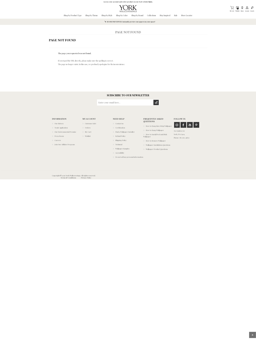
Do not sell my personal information (129, 157)
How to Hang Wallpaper (155, 130)
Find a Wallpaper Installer (125, 132)
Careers (58, 140)
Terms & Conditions (68, 178)
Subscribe (156, 102)
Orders (88, 128)
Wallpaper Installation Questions (158, 145)
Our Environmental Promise (65, 132)
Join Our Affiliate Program (65, 144)
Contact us (119, 123)
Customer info (90, 123)
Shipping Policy (121, 140)
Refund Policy (120, 136)
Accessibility (119, 153)
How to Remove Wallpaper (156, 141)
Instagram (177, 125)
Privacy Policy (86, 178)
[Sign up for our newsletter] (125, 102)
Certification (120, 128)
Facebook (183, 125)
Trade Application (61, 128)
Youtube (190, 125)
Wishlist (88, 136)
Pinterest (196, 125)
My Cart (232, 7)
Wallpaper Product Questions (157, 149)
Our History (59, 123)
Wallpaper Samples (122, 149)
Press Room (59, 136)
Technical (118, 144)
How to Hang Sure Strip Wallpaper (159, 126)
